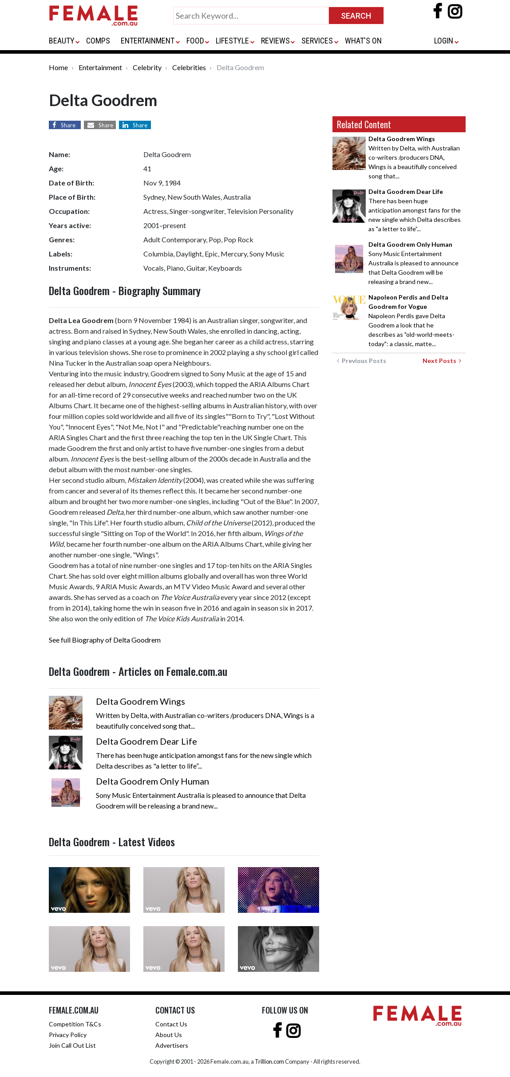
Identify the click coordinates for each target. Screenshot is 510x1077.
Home (58, 67)
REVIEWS (275, 40)
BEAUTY (62, 40)
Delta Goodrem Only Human (152, 781)
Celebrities (189, 67)
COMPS (98, 40)
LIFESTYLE (232, 40)
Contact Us (171, 1024)
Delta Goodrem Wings (140, 701)
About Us (168, 1034)
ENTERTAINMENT (147, 40)
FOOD (195, 40)
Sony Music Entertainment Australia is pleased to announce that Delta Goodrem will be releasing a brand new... (413, 263)
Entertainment (100, 67)
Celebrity (147, 67)
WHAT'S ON (363, 40)
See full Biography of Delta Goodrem (105, 639)
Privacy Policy (68, 1034)
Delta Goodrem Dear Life (146, 741)
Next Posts (442, 360)
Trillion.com (269, 1061)
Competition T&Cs (75, 1024)
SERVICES (317, 40)
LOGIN (443, 40)
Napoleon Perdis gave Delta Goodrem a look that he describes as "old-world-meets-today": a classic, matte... (411, 320)
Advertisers (171, 1045)
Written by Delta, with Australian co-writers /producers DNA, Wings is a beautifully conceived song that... (414, 157)
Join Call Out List (72, 1045)
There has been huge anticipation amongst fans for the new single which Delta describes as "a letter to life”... (414, 210)
